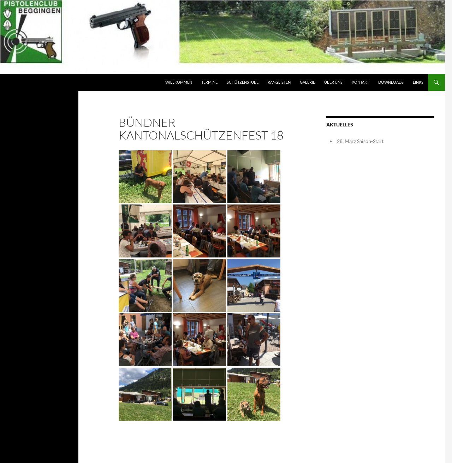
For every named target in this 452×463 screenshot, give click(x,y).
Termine (209, 82)
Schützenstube (242, 82)
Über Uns (333, 82)
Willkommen (178, 82)
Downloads (391, 82)
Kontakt (360, 82)
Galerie (307, 82)
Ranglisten (279, 82)
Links (418, 82)
